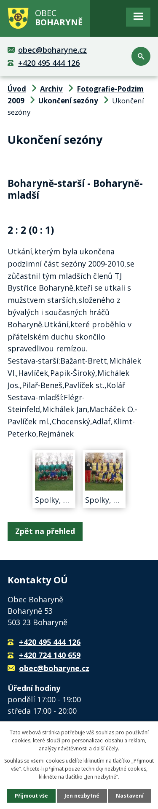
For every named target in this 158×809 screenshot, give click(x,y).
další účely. (106, 748)
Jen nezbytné (81, 795)
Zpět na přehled (45, 531)
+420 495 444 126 (49, 63)
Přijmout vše (31, 795)
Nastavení (130, 795)
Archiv (51, 89)
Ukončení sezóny (68, 100)
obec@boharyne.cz (52, 50)
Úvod (17, 89)
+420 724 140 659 (49, 655)
